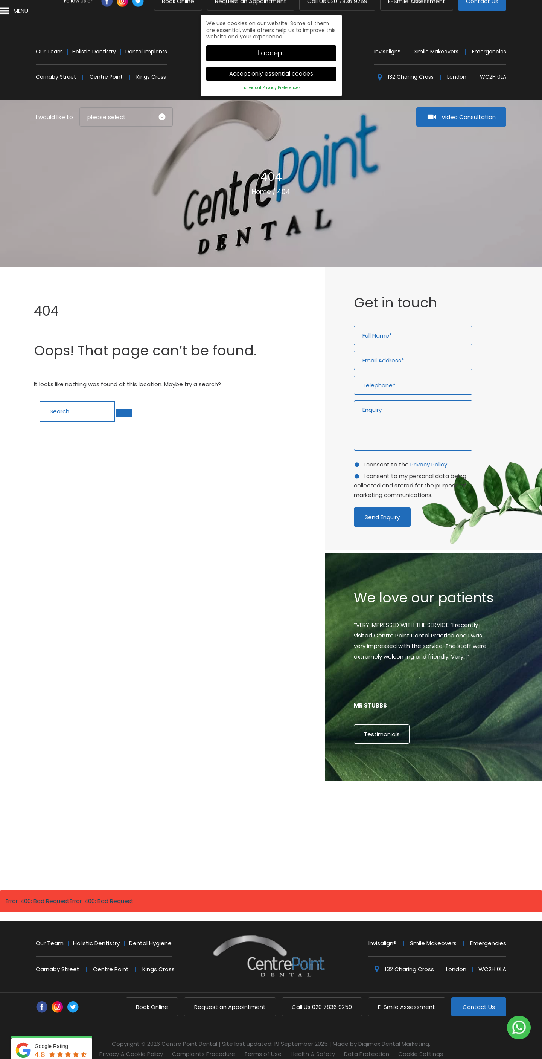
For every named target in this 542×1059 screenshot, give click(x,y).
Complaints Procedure (203, 1039)
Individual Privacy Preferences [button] (271, 72)
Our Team (49, 37)
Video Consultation (469, 102)
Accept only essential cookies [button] (271, 59)
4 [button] (427, 788)
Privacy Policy (428, 450)
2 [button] (413, 788)
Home (261, 177)
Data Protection (366, 1039)
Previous (459, 218)
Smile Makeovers (436, 37)
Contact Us (479, 992)
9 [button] (461, 788)
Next (477, 218)
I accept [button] (271, 38)
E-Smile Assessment (406, 992)
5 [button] (433, 788)
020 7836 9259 (322, 992)
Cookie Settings (420, 1039)
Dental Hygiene (150, 928)
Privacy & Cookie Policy (131, 1039)
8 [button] (454, 788)
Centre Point (106, 62)
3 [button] (420, 788)
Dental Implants (146, 37)
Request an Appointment (230, 992)
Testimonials (382, 719)
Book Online (152, 992)
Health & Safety (313, 1039)
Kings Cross (151, 62)
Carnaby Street (56, 62)
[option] (433, 653)
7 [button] (447, 788)
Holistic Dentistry (94, 37)
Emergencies (489, 37)
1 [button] (406, 788)
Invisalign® (387, 37)
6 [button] (440, 788)
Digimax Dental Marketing (393, 1029)
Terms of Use (263, 1039)
